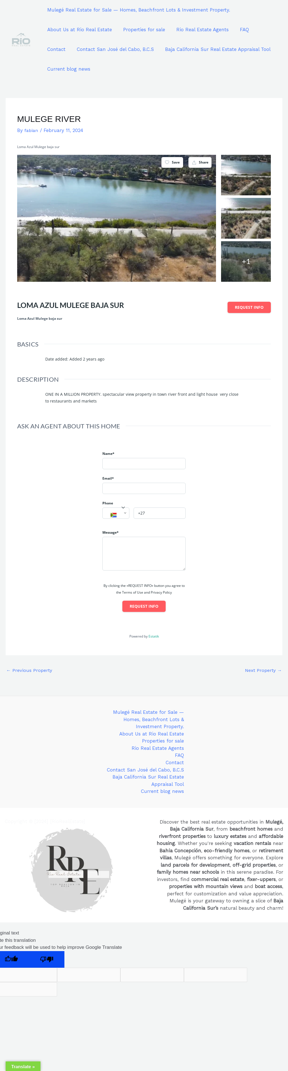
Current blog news (67, 69)
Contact (262, 29)
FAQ (238, 29)
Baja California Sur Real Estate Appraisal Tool (185, 49)
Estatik (153, 636)
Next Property (263, 670)
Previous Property (29, 670)
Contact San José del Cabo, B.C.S (84, 49)
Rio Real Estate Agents (198, 29)
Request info (249, 307)
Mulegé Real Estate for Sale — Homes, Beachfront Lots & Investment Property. (137, 10)
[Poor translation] (46, 959)
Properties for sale (142, 29)
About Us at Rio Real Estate (78, 29)
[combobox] (115, 513)
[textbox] (116, 515)
